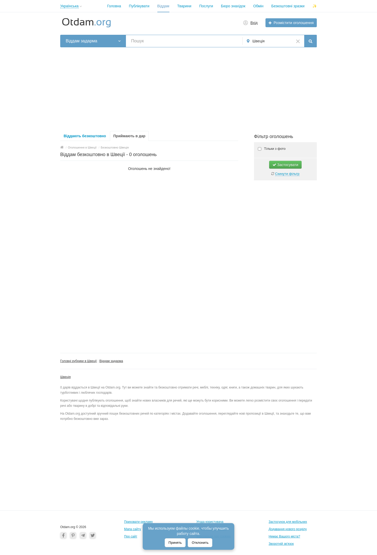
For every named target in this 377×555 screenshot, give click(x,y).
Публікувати (139, 6)
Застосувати (285, 165)
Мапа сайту (132, 529)
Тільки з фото (274, 149)
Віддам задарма (111, 361)
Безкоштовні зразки (287, 6)
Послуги (206, 6)
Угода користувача (209, 522)
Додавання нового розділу (288, 529)
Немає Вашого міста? (284, 536)
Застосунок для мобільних (288, 522)
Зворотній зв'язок (281, 544)
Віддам (163, 6)
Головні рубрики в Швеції (78, 361)
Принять (175, 543)
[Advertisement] (188, 89)
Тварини (184, 6)
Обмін (258, 6)
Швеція (65, 377)
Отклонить (200, 543)
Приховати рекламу (138, 522)
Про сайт (130, 536)
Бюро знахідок (233, 6)
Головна (114, 6)
